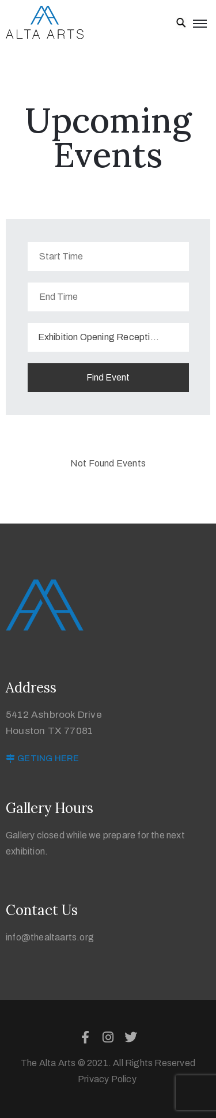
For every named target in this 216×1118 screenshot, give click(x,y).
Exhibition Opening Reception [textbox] (99, 337)
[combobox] (108, 337)
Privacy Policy (108, 1079)
